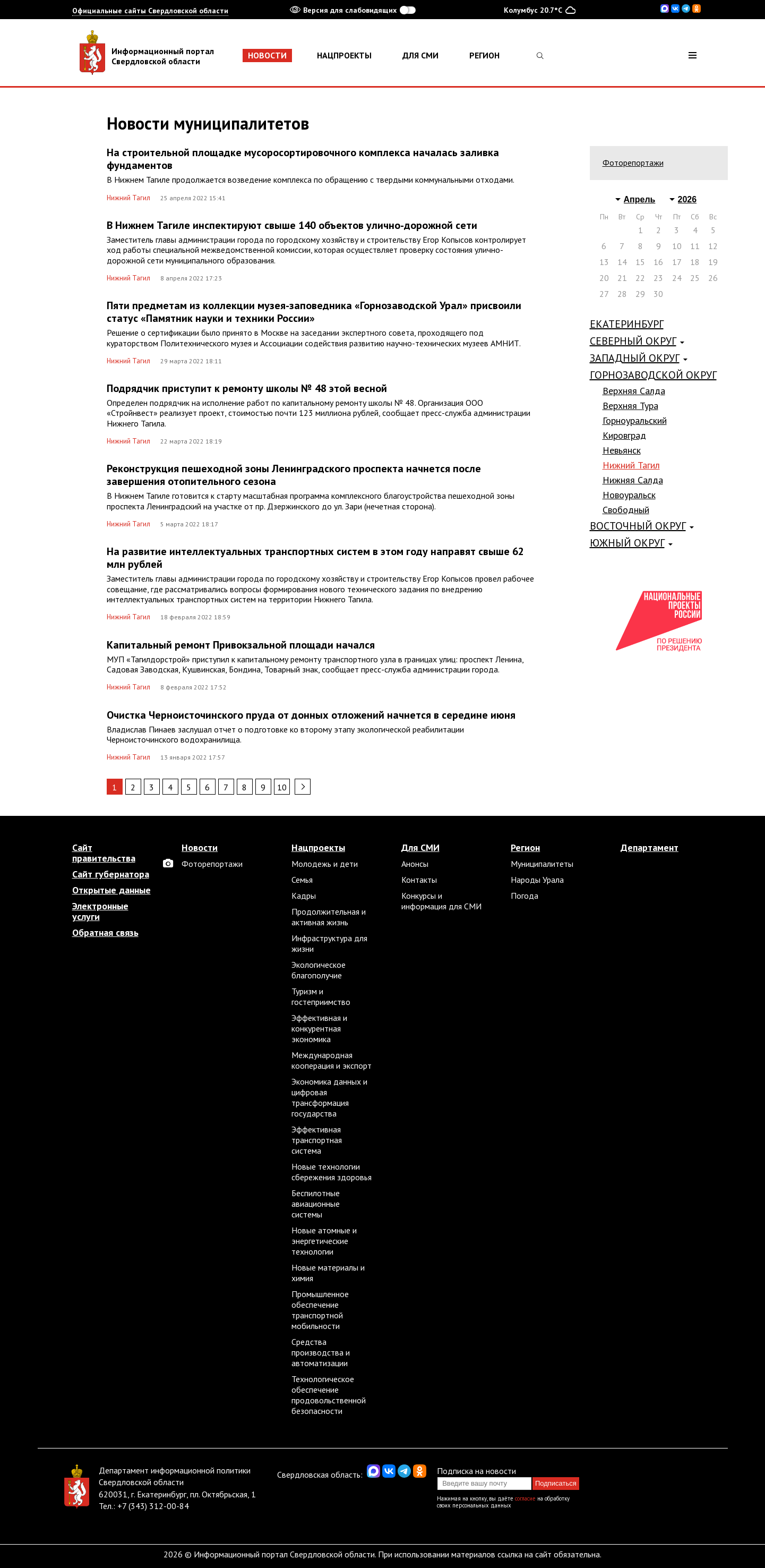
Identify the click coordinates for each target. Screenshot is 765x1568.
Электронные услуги (100, 911)
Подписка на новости (476, 1470)
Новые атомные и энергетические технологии (324, 1241)
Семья (302, 879)
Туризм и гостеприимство (320, 996)
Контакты (419, 879)
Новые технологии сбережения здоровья (331, 1171)
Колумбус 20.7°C (539, 9)
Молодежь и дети (324, 863)
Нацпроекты (344, 55)
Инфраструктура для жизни (329, 943)
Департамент (649, 847)
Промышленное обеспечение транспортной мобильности (320, 1310)
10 (282, 787)
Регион (484, 55)
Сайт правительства (103, 853)
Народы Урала (537, 879)
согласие (525, 1498)
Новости (267, 55)
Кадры (303, 895)
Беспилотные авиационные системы (315, 1204)
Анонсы (414, 863)
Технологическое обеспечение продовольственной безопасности (328, 1395)
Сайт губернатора (110, 874)
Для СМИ (420, 55)
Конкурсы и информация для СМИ (441, 900)
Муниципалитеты (542, 863)
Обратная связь (105, 932)
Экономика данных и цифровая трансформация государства (329, 1097)
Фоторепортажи (633, 162)
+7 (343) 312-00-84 (153, 1506)
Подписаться (556, 1483)
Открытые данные (111, 890)
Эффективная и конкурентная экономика (319, 1028)
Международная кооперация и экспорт (331, 1060)
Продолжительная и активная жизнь (328, 916)
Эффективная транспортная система (316, 1140)
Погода (524, 895)
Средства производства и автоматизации (320, 1352)
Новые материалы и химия (328, 1272)
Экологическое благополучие (318, 970)
